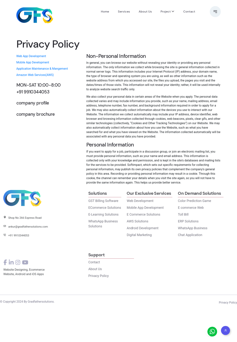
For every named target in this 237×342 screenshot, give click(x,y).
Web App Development (31, 56)
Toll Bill (194, 214)
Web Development (151, 201)
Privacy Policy (110, 276)
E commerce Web (202, 208)
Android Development (154, 228)
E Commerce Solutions (155, 214)
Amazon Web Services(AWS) (35, 75)
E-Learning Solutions (115, 214)
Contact (189, 11)
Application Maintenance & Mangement (42, 68)
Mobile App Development (32, 62)
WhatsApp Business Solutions (114, 223)
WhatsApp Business (204, 228)
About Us (145, 11)
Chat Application (201, 235)
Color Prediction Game (205, 201)
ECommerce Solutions (116, 208)
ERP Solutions (199, 221)
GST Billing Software (115, 201)
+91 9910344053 (33, 92)
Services (124, 11)
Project (166, 11)
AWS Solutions (149, 221)
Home (105, 11)
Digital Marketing (150, 235)
